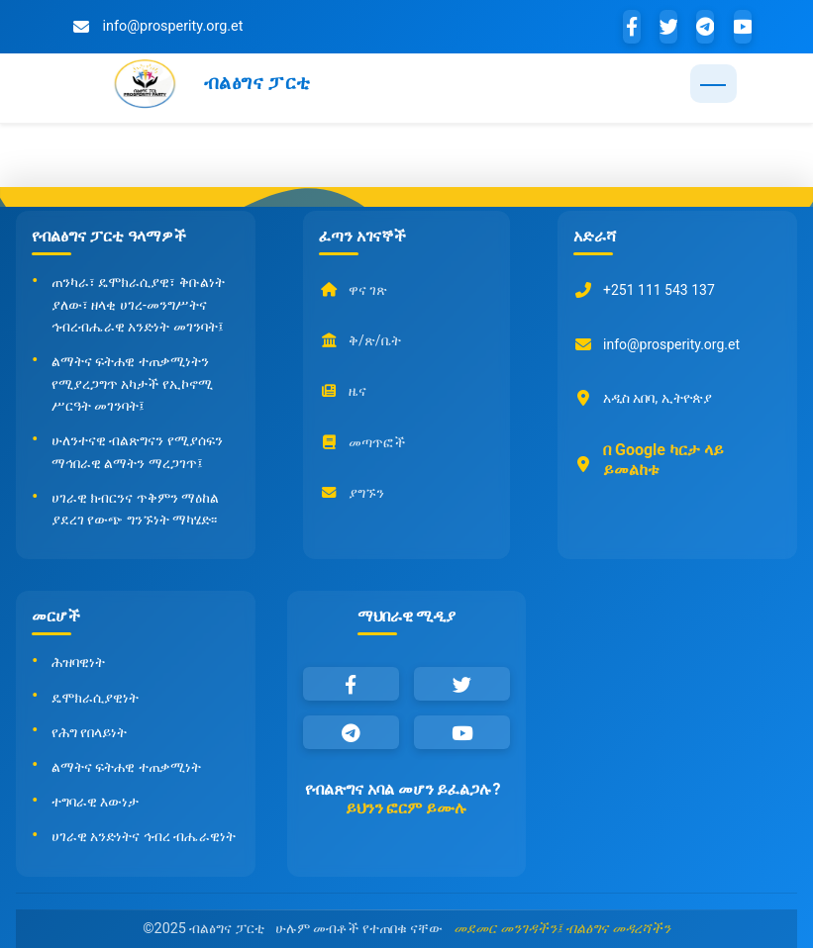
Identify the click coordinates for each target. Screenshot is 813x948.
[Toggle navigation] (713, 83)
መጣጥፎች (362, 442)
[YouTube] (743, 27)
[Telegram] (705, 27)
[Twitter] (668, 27)
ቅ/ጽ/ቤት (360, 340)
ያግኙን (351, 493)
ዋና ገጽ (353, 290)
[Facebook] (632, 27)
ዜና (342, 392)
